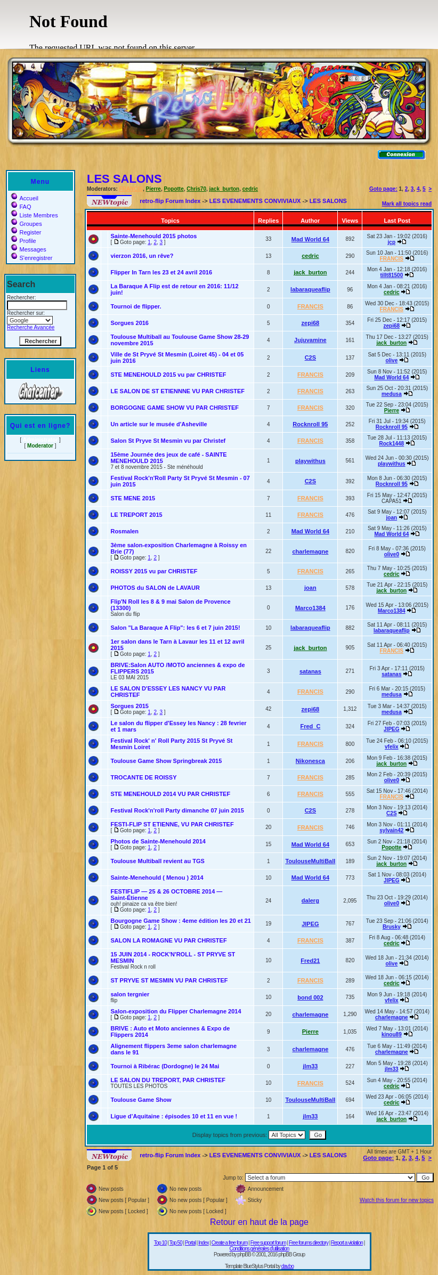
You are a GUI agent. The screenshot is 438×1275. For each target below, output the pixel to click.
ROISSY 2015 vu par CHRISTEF (153, 571)
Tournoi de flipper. (135, 306)
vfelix (392, 747)
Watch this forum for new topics (397, 1200)
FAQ (21, 207)
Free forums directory (308, 1243)
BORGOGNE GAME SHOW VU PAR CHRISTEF (174, 407)
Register (26, 232)
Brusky (392, 927)
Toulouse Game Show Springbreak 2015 (166, 761)
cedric (250, 189)
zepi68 (311, 323)
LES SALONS (124, 178)
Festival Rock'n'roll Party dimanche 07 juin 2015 (177, 810)
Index (203, 1243)
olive (391, 360)
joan (392, 518)
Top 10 (160, 1243)
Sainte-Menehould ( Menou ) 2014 (156, 877)
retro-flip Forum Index (170, 201)
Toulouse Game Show (140, 1100)
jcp (391, 242)
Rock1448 (391, 443)
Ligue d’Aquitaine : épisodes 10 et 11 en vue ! (173, 1116)
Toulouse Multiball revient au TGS (157, 861)
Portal (190, 1243)
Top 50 (175, 1243)
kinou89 (392, 1034)
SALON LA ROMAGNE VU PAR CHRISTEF (168, 940)
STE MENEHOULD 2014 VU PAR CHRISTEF (170, 794)
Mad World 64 (310, 239)
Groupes (26, 224)
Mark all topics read (407, 204)
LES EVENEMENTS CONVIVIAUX (255, 201)
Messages (28, 249)
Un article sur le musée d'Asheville (158, 424)
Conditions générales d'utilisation (259, 1249)
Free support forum (268, 1243)
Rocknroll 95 (310, 424)
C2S (310, 357)
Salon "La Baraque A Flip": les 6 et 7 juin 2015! (175, 627)
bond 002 (310, 997)
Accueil (24, 198)
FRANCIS (131, 189)
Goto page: (383, 189)
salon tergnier (129, 994)
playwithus (310, 461)
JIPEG (391, 729)
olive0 (391, 554)
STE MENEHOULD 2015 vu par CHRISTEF (168, 374)
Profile (23, 241)
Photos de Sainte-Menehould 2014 (157, 841)
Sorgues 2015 (129, 706)
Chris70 (196, 189)
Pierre (153, 189)
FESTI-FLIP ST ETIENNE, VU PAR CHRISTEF (171, 824)
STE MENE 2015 (132, 498)
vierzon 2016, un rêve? (141, 256)
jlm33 (310, 1066)
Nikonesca (310, 761)
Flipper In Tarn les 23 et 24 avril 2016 (161, 272)
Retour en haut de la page (259, 1222)
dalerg (310, 900)
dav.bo (287, 1266)
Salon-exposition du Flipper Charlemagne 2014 (175, 1011)
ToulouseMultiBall (310, 861)
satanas (310, 671)
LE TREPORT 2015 (136, 514)
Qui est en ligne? (40, 425)
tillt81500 (391, 275)
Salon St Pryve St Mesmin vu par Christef (167, 440)
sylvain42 (391, 830)
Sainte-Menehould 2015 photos (153, 236)
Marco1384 (310, 608)
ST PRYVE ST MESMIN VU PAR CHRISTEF (169, 980)
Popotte (174, 189)
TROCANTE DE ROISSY (143, 777)
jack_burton (224, 189)
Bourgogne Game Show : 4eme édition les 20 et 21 (180, 920)
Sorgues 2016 (129, 323)
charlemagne (310, 551)
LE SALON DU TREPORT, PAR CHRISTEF (167, 1080)
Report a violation (347, 1243)
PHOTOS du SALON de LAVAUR (154, 587)
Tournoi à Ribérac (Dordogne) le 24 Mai (164, 1066)
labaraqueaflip (310, 289)
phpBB (244, 1254)
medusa (392, 394)
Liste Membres (34, 215)
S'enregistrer (32, 258)
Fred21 (310, 960)
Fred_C (310, 726)
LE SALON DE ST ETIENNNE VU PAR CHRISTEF (177, 391)
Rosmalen (124, 531)
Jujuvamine (310, 340)
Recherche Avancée (30, 327)
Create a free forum (230, 1243)
